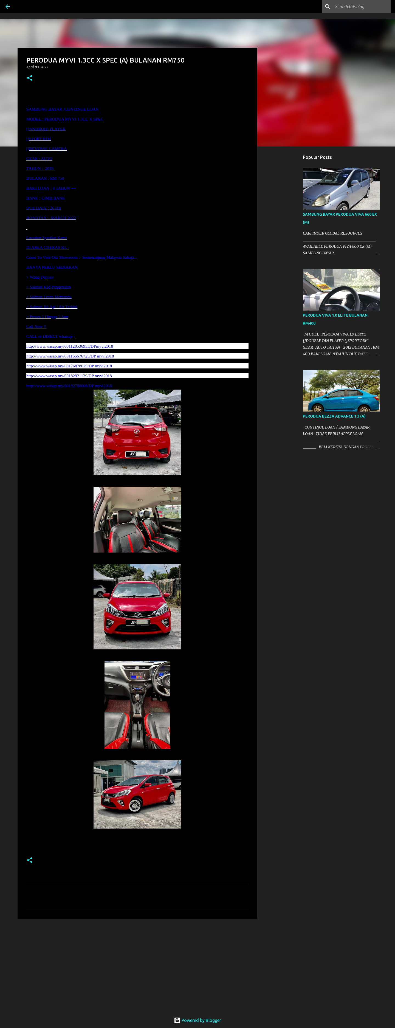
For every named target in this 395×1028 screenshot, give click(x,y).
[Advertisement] (137, 965)
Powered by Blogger (197, 1020)
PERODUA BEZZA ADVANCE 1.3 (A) (334, 416)
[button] (29, 78)
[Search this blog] (362, 6)
